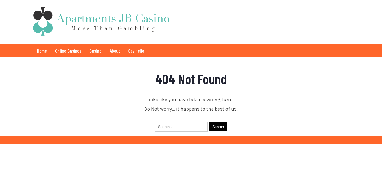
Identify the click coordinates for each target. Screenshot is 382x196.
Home (42, 51)
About (115, 51)
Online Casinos (68, 51)
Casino (95, 51)
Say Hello (136, 51)
